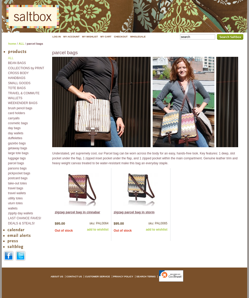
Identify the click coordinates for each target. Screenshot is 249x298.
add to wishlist (97, 229)
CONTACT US (74, 276)
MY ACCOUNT (71, 36)
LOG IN (56, 36)
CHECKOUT (121, 36)
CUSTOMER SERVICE (97, 276)
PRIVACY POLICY (123, 276)
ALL (21, 43)
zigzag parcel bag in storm (134, 212)
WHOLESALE (138, 36)
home (12, 43)
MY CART (105, 36)
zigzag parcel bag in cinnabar (77, 212)
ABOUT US (57, 276)
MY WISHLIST (90, 36)
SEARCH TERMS (146, 276)
